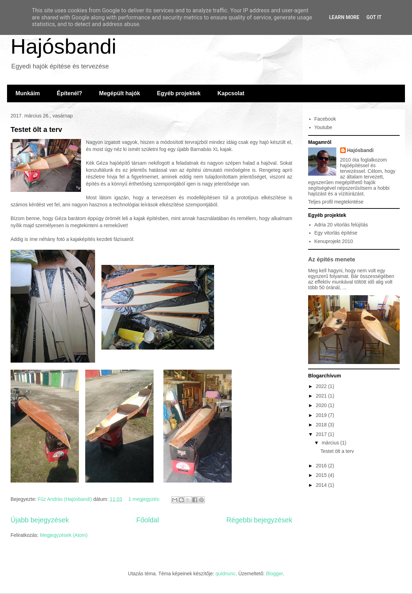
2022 (322, 386)
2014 (322, 485)
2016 (322, 465)
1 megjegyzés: (145, 499)
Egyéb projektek (179, 93)
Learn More (344, 17)
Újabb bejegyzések (40, 520)
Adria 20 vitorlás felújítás (341, 225)
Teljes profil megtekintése (335, 202)
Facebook (325, 119)
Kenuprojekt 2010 (333, 241)
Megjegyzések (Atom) (63, 535)
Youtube (323, 127)
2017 (322, 434)
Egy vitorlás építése (335, 233)
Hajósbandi (63, 46)
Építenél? (69, 93)
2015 (322, 475)
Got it (373, 17)
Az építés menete (331, 259)
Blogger (274, 573)
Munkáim (27, 93)
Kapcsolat (230, 93)
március (331, 443)
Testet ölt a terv (36, 129)
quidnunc (226, 573)
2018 (322, 425)
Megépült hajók (119, 93)
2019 (322, 415)
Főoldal (147, 520)
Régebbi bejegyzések (259, 520)
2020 (322, 405)
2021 (322, 396)
